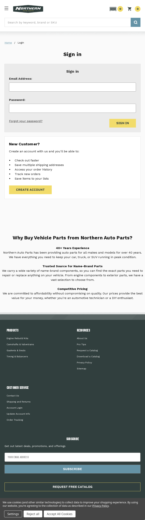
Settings (13, 514)
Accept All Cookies (59, 514)
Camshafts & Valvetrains (20, 344)
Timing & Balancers (17, 356)
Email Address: (20, 78)
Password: (17, 100)
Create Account (30, 189)
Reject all (33, 514)
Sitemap (81, 368)
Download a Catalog (88, 356)
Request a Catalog (87, 350)
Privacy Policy (84, 362)
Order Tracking (15, 420)
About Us (82, 338)
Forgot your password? (25, 121)
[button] (116, 8)
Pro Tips (81, 344)
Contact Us (13, 395)
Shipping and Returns (19, 401)
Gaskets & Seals (16, 350)
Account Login (14, 407)
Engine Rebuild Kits (17, 338)
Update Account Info (18, 414)
